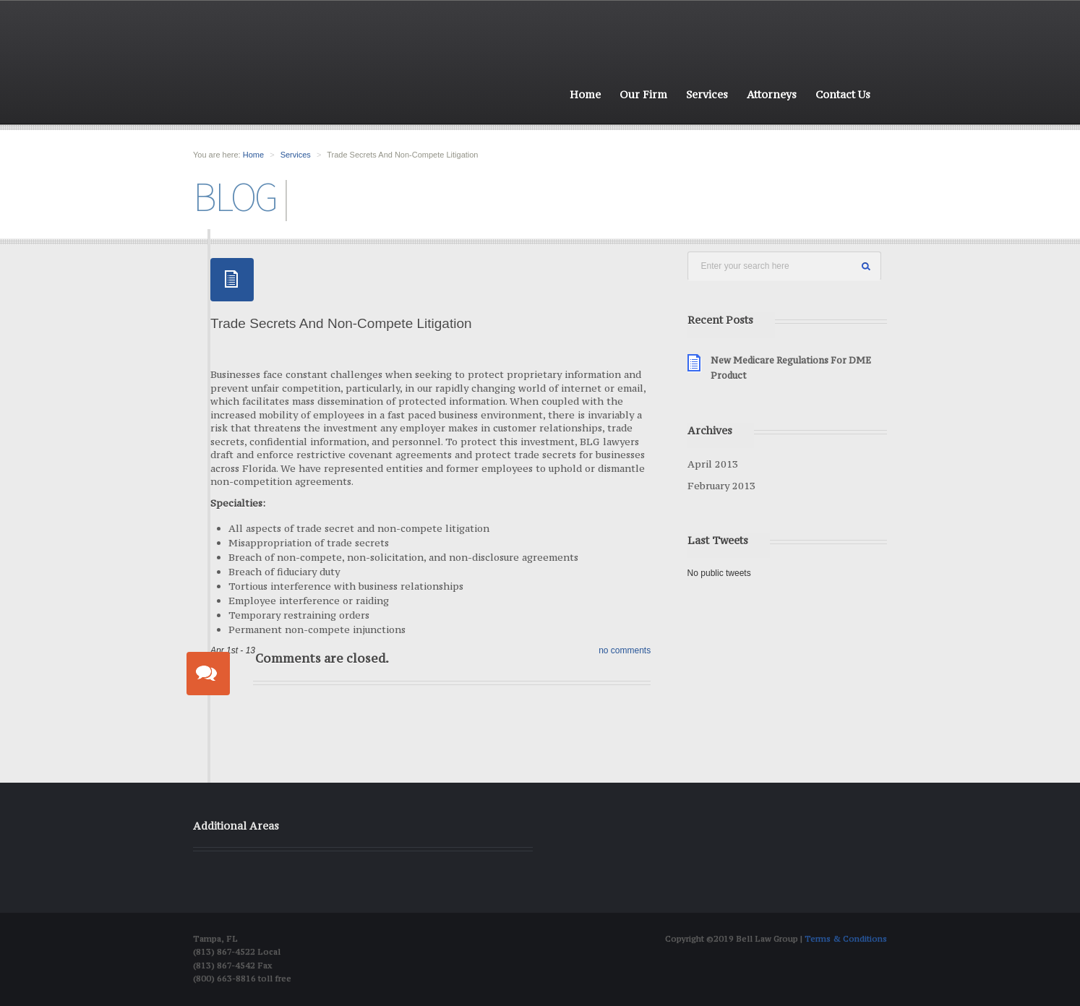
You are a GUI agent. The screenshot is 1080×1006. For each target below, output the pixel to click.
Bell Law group (289, 73)
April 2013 (712, 463)
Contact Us (842, 94)
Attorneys (772, 94)
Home (585, 94)
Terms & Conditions (846, 939)
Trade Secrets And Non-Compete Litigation (341, 323)
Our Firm (643, 94)
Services (707, 94)
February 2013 (721, 485)
